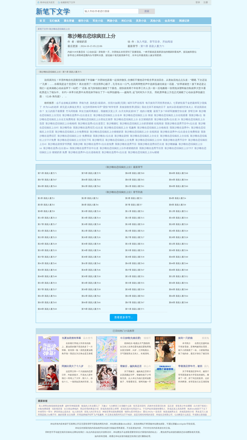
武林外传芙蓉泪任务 (156, 406)
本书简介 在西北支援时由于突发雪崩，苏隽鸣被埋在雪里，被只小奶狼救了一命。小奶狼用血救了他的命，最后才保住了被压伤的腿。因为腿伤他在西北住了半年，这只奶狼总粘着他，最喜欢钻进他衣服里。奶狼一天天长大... (193, 353)
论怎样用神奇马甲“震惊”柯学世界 (100, 107)
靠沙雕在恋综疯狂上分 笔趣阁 (120, 127)
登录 (198, 2)
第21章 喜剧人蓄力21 (47, 231)
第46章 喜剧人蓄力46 (91, 270)
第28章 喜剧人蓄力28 (178, 237)
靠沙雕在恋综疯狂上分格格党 (153, 127)
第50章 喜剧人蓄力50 (91, 276)
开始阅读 (167, 41)
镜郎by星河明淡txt (133, 412)
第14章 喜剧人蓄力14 (91, 218)
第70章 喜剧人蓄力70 (91, 173)
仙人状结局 (77, 412)
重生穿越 (69, 20)
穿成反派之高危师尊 (176, 409)
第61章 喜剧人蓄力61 (134, 186)
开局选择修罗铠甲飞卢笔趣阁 (90, 414)
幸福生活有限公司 (164, 414)
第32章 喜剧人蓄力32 (178, 244)
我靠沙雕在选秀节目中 (175, 140)
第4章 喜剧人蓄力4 (177, 198)
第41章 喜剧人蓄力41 (47, 263)
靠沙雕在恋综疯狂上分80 (149, 140)
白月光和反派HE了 (129, 111)
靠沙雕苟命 (66, 127)
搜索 (146, 11)
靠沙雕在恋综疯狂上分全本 (108, 115)
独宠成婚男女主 (170, 412)
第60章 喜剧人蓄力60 (178, 186)
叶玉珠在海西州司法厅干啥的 (118, 414)
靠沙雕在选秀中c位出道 (115, 152)
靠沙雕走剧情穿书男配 (60, 144)
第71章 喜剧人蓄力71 (152, 46)
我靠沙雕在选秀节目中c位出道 (181, 123)
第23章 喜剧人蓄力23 (134, 231)
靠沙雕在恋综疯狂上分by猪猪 (144, 152)
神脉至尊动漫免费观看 (112, 412)
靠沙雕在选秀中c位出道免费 (99, 144)
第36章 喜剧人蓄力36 (178, 250)
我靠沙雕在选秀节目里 (151, 148)
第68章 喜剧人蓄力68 (178, 173)
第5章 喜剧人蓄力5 (46, 205)
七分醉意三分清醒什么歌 (120, 406)
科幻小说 (126, 20)
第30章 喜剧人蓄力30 (91, 244)
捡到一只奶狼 (185, 338)
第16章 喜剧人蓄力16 (178, 218)
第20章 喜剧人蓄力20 (178, 224)
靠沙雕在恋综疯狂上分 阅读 (138, 115)
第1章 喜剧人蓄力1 (46, 198)
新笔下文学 (43, 29)
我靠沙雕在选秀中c (180, 127)
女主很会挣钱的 (71, 409)
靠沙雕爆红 (113, 123)
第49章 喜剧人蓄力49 (47, 276)
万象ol (104, 406)
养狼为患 (84, 103)
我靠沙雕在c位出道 (103, 136)
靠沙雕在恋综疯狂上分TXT (179, 148)
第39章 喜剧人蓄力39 (134, 257)
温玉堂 (171, 406)
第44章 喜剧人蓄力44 (178, 263)
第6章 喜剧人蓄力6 (89, 205)
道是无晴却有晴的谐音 (144, 414)
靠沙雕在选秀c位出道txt (56, 148)
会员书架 (170, 20)
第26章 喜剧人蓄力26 (91, 237)
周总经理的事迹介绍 (89, 409)
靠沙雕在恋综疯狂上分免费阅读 (72, 131)
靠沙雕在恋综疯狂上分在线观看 (171, 115)
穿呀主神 (193, 111)
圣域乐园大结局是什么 (131, 409)
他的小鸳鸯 (146, 111)
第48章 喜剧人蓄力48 (178, 270)
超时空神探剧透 (72, 406)
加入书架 (142, 41)
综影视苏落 (57, 409)
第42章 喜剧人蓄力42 (91, 263)
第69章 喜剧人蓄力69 (134, 173)
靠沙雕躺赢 (172, 144)
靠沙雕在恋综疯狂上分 (59, 29)
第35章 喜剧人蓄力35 (134, 250)
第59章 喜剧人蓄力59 (134, 289)
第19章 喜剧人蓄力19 (134, 224)
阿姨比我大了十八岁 (72, 366)
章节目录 (155, 41)
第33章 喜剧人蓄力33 (47, 250)
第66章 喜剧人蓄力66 (91, 180)
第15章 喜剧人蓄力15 (134, 218)
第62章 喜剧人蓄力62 (91, 186)
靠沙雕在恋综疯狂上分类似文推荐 (95, 119)
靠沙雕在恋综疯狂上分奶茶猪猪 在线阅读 (142, 123)
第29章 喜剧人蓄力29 (47, 244)
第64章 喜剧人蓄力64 (178, 180)
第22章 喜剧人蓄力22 (91, 231)
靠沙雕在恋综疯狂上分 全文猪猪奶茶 (134, 119)
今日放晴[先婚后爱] (130, 338)
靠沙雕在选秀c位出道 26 (167, 119)
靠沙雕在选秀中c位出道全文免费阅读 (180, 131)
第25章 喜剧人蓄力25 (47, 237)
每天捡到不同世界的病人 (158, 103)
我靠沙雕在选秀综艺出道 (151, 144)
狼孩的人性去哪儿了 (90, 406)
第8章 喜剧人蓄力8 (177, 205)
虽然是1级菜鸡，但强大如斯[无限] (108, 103)
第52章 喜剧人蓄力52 (178, 276)
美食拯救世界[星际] (130, 107)
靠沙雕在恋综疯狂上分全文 (145, 136)
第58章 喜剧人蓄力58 (91, 289)
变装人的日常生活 (92, 412)
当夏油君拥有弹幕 (71, 338)
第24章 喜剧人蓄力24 (178, 231)
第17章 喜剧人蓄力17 (47, 224)
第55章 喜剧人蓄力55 (134, 283)
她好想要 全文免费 (66, 414)
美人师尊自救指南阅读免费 (51, 406)
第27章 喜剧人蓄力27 (134, 237)
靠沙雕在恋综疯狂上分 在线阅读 (142, 131)
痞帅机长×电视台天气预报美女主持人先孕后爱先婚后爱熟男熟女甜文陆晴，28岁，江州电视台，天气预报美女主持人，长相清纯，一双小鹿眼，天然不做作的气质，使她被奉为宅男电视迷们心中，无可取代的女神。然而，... (135, 353)
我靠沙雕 (78, 144)
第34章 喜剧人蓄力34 (91, 250)
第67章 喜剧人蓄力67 (47, 180)
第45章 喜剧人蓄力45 (47, 270)
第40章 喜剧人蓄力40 (178, 257)
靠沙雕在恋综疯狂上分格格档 (61, 123)
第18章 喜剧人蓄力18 (91, 224)
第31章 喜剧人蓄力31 (134, 244)
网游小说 (112, 20)
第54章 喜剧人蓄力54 (91, 283)
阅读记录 (184, 20)
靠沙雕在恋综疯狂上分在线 (175, 136)
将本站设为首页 (47, 2)
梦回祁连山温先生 (62, 412)
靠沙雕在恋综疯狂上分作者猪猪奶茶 (119, 148)
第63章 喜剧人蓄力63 (47, 186)
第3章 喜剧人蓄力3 (133, 198)
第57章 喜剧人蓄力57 (47, 289)
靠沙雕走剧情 (122, 136)
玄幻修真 (54, 20)
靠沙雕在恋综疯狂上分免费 (120, 140)
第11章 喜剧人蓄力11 (134, 211)
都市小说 (83, 20)
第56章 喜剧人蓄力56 (178, 283)
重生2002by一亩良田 (152, 412)
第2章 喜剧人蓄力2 (89, 198)
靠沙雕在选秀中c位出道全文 (77, 115)
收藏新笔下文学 (68, 2)
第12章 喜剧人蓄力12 (178, 211)
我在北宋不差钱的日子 (154, 107)
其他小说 (155, 20)
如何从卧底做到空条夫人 (180, 107)
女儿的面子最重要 (55, 111)
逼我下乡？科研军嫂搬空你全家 (170, 111)
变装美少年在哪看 (183, 406)
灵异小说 (141, 20)
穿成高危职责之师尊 (109, 409)
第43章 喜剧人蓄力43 (134, 263)
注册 (205, 2)
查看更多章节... (123, 317)
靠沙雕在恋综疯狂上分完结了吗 (74, 140)
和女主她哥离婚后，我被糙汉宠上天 (98, 111)
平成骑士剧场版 (199, 414)
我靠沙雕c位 (196, 115)
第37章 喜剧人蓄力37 (47, 257)
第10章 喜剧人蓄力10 (91, 211)
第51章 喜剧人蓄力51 (134, 276)
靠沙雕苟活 (98, 140)
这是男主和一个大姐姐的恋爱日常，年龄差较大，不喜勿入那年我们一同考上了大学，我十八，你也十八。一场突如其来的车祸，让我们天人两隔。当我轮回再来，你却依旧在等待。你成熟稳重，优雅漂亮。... (77, 381)
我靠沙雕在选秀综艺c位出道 (88, 127)
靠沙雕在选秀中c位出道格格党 (85, 152)
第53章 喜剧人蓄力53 (47, 283)
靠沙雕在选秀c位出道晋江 (92, 123)
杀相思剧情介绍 (186, 412)
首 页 (42, 20)
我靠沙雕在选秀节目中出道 (85, 148)
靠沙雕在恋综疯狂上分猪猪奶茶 (107, 131)
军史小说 (98, 20)
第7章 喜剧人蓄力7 (133, 205)
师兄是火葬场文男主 (70, 107)
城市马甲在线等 (135, 103)
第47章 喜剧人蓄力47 (134, 270)
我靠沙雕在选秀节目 (126, 144)
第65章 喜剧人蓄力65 (134, 180)
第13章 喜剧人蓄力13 (47, 218)
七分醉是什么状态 (182, 414)
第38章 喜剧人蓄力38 (91, 257)
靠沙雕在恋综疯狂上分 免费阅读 (75, 136)
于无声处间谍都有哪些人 (154, 409)
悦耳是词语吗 (139, 406)
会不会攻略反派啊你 (67, 103)
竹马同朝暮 (72, 111)
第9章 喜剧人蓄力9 (46, 211)
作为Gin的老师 (51, 107)
